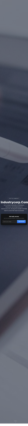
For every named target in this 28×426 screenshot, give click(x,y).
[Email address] (9, 221)
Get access (21, 221)
